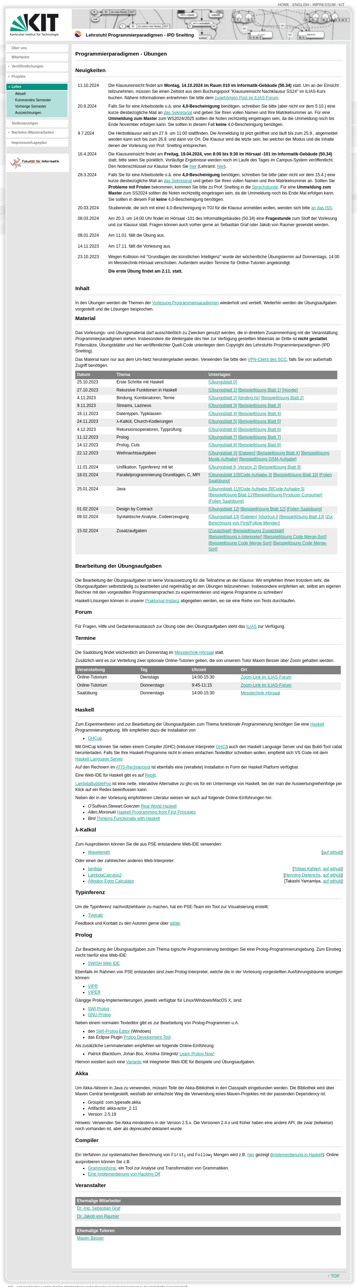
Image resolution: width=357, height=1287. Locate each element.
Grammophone (102, 1168)
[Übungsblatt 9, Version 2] (233, 467)
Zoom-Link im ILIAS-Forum (266, 677)
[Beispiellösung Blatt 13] (301, 516)
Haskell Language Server (98, 759)
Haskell (317, 724)
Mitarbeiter (21, 57)
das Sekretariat (178, 112)
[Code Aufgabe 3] (255, 474)
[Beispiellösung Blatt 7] (259, 437)
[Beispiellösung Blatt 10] (295, 474)
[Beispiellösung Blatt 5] (259, 421)
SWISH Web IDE (104, 963)
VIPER (94, 992)
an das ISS (321, 207)
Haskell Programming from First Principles (156, 812)
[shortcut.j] (268, 516)
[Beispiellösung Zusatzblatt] (258, 530)
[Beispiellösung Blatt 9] (279, 467)
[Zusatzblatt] (220, 530)
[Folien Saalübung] (226, 501)
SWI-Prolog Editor (113, 1031)
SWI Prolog (98, 1008)
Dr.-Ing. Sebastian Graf (98, 1208)
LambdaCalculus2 (105, 875)
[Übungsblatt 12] (224, 508)
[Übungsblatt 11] (224, 488)
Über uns (19, 48)
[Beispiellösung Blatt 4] (259, 413)
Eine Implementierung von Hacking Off (124, 1174)
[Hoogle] (290, 390)
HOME (283, 4)
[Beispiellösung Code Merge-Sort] (294, 536)
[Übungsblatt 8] (223, 444)
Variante (134, 1061)
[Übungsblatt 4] (223, 413)
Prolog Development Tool (147, 1037)
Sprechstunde (265, 187)
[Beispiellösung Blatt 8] (259, 444)
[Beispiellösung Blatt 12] (263, 508)
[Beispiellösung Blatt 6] (259, 429)
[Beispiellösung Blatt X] (278, 453)
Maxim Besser (90, 1238)
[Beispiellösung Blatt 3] (259, 405)
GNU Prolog (99, 1014)
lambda (95, 868)
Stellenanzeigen (25, 123)
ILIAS (251, 626)
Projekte (18, 76)
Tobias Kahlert (307, 868)
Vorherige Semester (30, 106)
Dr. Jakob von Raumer (98, 1216)
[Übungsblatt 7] (223, 437)
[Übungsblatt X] (223, 453)
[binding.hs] (249, 397)
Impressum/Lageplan (29, 143)
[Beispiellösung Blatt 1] (259, 390)
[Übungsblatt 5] (223, 421)
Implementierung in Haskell (297, 1155)
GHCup (95, 738)
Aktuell (20, 94)
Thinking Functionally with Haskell (128, 818)
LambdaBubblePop (93, 783)
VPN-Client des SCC (267, 359)
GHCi (221, 746)
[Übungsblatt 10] (224, 474)
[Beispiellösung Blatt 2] (282, 397)
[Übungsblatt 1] (223, 390)
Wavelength (99, 852)
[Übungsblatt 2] (223, 397)
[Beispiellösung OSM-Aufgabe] (267, 459)
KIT (342, 4)
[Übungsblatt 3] (223, 405)
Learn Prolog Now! (196, 1053)
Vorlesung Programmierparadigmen (185, 302)
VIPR (93, 986)
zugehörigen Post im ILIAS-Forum (246, 97)
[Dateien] (246, 453)
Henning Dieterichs (302, 875)
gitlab (175, 923)
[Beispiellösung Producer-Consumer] (288, 494)
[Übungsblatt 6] (223, 429)
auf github (332, 852)
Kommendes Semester (33, 100)
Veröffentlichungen (28, 66)
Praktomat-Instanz (162, 600)
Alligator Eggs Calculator (111, 881)
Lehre (16, 87)
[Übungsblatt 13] (224, 516)
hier (193, 166)
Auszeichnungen (28, 113)
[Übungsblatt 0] (223, 382)
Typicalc (95, 915)
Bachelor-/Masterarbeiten (33, 132)
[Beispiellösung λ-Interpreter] (235, 536)
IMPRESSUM (324, 4)
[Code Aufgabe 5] (288, 488)
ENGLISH (300, 4)
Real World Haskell (159, 806)
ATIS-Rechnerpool (133, 767)
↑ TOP (333, 1276)
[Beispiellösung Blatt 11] (231, 494)
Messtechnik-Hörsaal (194, 652)
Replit (150, 775)
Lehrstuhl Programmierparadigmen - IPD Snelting (140, 35)
